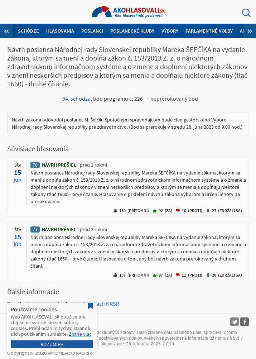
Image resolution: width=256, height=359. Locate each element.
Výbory (169, 31)
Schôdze (28, 31)
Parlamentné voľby (209, 31)
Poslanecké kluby (132, 31)
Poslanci (92, 31)
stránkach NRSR (100, 303)
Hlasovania (60, 31)
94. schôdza (76, 98)
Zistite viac (80, 334)
